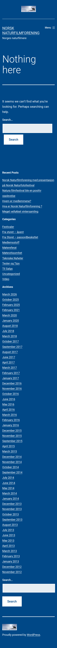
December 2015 (12, 430)
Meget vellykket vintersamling (20, 211)
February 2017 (11, 373)
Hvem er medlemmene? (16, 201)
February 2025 (11, 304)
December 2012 (12, 566)
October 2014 (10, 467)
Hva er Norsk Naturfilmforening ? (22, 206)
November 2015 (12, 435)
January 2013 (10, 561)
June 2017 (8, 357)
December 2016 (12, 383)
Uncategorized (11, 273)
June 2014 (8, 483)
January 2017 (10, 378)
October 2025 (10, 299)
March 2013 (9, 551)
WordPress (33, 634)
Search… (7, 119)
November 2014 (12, 462)
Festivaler (8, 226)
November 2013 (12, 509)
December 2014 (12, 456)
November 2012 (12, 572)
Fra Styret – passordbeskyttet (20, 237)
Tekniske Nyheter (12, 258)
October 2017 (10, 341)
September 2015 (12, 441)
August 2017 (10, 352)
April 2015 (8, 446)
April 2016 (8, 409)
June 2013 (8, 535)
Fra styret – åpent (13, 232)
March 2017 (9, 367)
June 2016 (8, 399)
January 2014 (10, 498)
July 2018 (8, 331)
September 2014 (12, 472)
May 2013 (8, 540)
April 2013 (8, 545)
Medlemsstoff (10, 242)
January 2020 (10, 320)
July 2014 (8, 477)
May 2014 (8, 488)
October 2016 (10, 393)
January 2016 (10, 425)
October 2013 (10, 514)
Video (5, 279)
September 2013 (12, 519)
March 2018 (9, 336)
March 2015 (9, 451)
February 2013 (11, 556)
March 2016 (9, 414)
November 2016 (12, 388)
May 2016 (8, 404)
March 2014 (9, 493)
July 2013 (8, 530)
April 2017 (8, 362)
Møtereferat (9, 247)
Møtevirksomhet (12, 252)
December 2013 (12, 503)
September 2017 (12, 346)
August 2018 (10, 325)
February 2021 (11, 310)
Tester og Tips (11, 263)
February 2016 (11, 420)
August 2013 (10, 524)
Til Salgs (7, 268)
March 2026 (9, 294)
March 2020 (9, 315)
